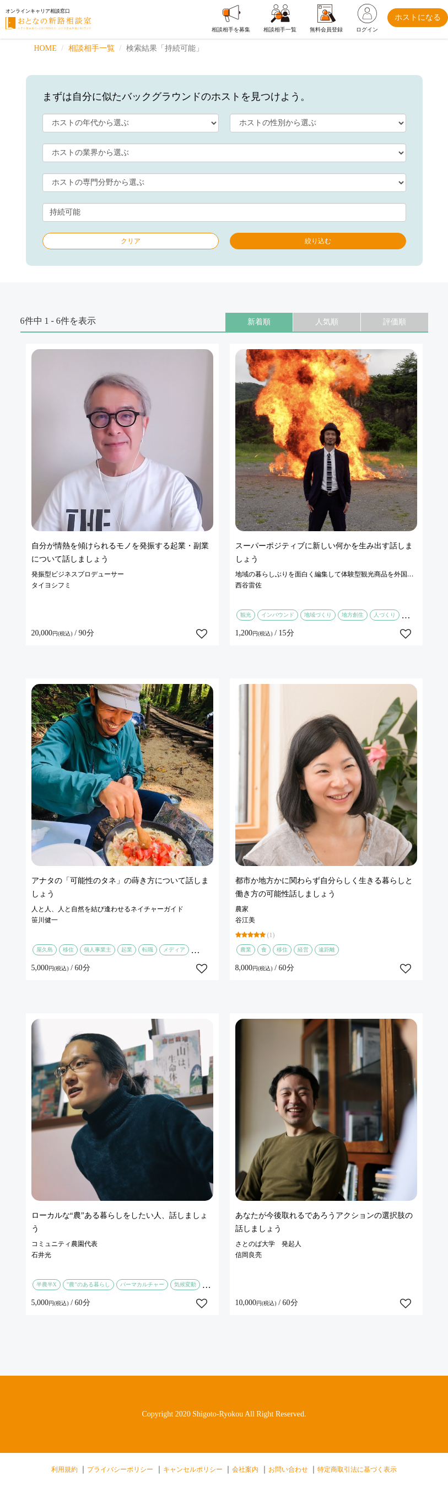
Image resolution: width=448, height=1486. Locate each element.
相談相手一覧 (91, 48)
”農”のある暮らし (88, 1284)
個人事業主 (97, 950)
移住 (68, 950)
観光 (245, 615)
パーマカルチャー (142, 1284)
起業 (126, 950)
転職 (147, 950)
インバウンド (277, 615)
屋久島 (44, 950)
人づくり (385, 615)
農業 (245, 950)
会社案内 (245, 1469)
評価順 (394, 322)
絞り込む (318, 241)
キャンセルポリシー (193, 1469)
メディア (174, 950)
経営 (303, 950)
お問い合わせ (288, 1469)
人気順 (326, 322)
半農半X (46, 1284)
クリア (131, 241)
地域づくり (318, 615)
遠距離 (327, 950)
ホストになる (418, 17)
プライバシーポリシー (120, 1469)
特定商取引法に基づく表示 (357, 1469)
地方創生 (353, 615)
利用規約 (64, 1469)
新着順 (259, 322)
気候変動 (185, 1284)
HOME (45, 48)
